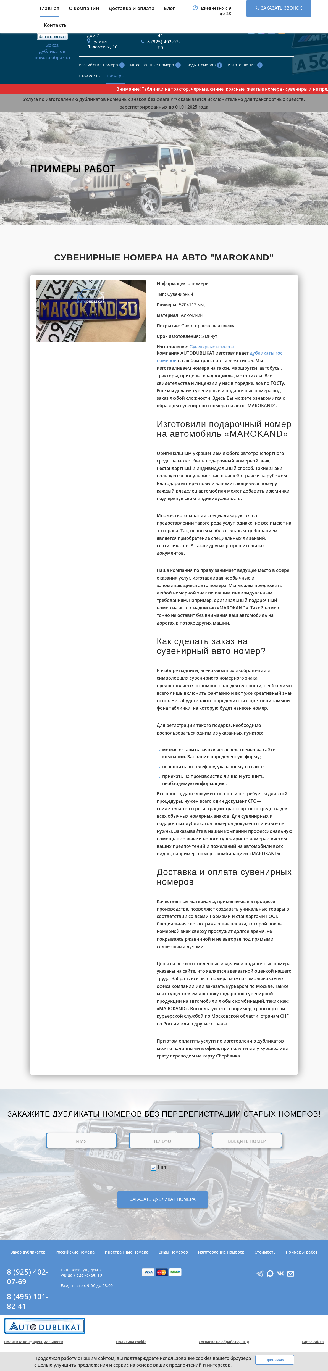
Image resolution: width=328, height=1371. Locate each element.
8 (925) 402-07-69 (27, 1276)
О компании (84, 8)
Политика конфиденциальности (33, 1341)
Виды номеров (204, 65)
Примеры (115, 75)
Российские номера (102, 65)
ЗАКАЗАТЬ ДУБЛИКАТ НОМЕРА (163, 1199)
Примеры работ (301, 1252)
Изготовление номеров (221, 1252)
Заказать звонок (279, 8)
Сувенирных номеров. (212, 346)
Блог (169, 8)
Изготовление (245, 65)
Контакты (56, 25)
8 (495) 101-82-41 (27, 1301)
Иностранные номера (155, 65)
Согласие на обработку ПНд (224, 1341)
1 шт (162, 1167)
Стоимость (89, 75)
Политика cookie (131, 1341)
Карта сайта (313, 1341)
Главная (50, 8)
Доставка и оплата (131, 8)
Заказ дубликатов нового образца (52, 40)
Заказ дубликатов (28, 1252)
